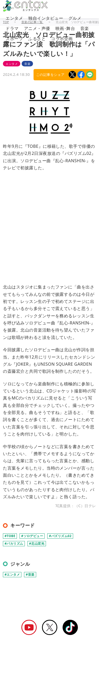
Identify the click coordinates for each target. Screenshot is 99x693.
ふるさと (37, 38)
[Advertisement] (49, 225)
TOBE (11, 536)
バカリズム (15, 543)
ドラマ (12, 28)
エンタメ (14, 18)
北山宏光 (37, 543)
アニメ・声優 (37, 28)
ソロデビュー (33, 536)
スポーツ (14, 38)
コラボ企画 (62, 38)
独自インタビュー (45, 18)
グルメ (74, 18)
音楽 (84, 28)
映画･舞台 (65, 28)
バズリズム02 (61, 536)
